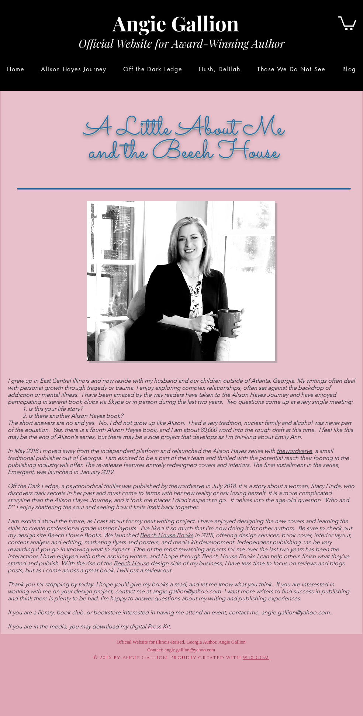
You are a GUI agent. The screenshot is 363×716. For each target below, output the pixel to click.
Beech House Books (166, 535)
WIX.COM (256, 657)
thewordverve (294, 450)
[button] (347, 22)
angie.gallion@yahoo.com (186, 591)
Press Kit (159, 626)
